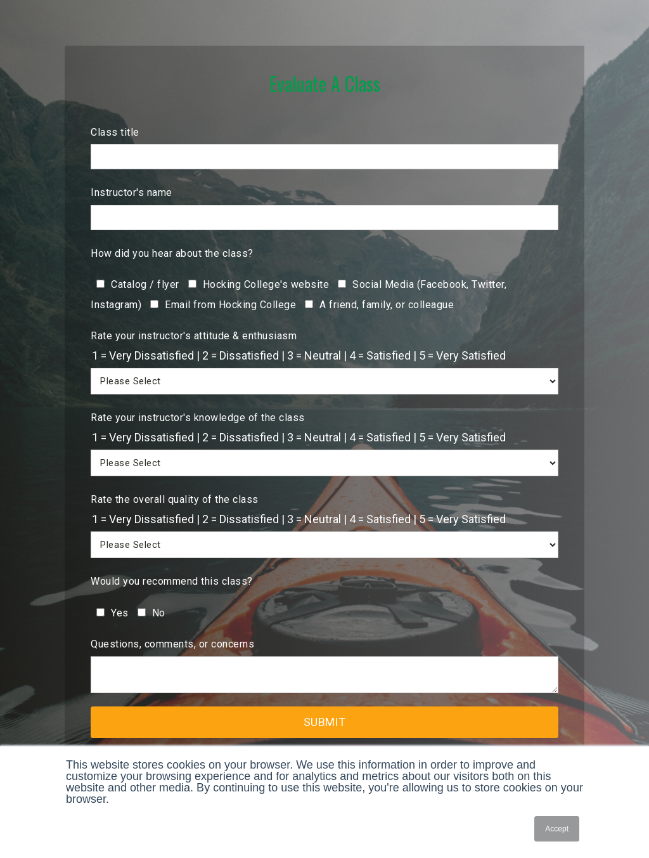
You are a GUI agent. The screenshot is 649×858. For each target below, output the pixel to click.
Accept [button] (557, 828)
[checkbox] (324, 294)
